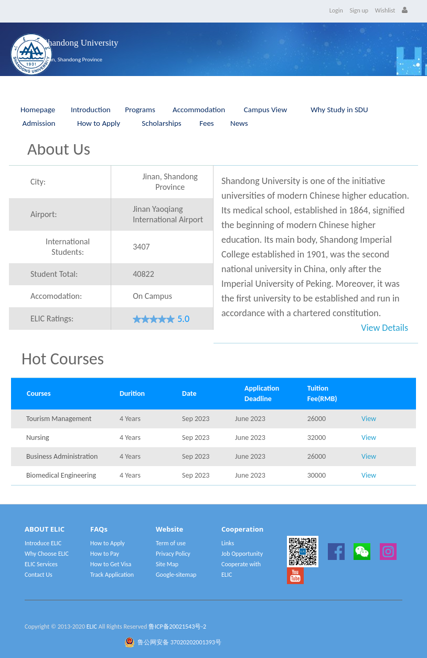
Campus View (265, 109)
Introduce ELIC (43, 543)
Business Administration (62, 456)
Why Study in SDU (339, 109)
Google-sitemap (176, 574)
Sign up (359, 10)
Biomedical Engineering (61, 475)
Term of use (171, 543)
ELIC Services (41, 564)
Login (336, 10)
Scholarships (162, 123)
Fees (206, 123)
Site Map (167, 564)
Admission (39, 123)
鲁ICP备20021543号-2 (177, 626)
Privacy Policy (173, 553)
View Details (384, 327)
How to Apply (98, 123)
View (368, 418)
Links (227, 543)
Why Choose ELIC (47, 553)
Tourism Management (58, 418)
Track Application (112, 574)
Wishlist (385, 10)
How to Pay (104, 553)
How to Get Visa (110, 564)
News (239, 123)
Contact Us (38, 574)
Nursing (37, 437)
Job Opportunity (242, 553)
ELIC (92, 626)
